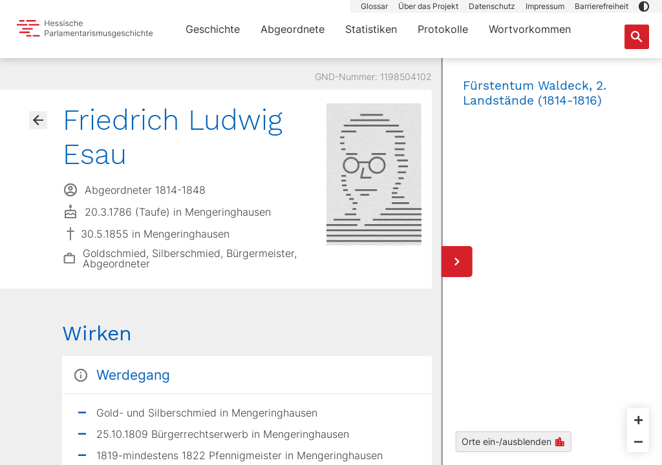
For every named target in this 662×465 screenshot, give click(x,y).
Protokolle (443, 29)
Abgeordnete (293, 29)
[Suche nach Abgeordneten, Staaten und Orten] (637, 37)
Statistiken (371, 29)
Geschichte (213, 29)
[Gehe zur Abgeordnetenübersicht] (38, 120)
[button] (644, 6)
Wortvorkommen (530, 29)
